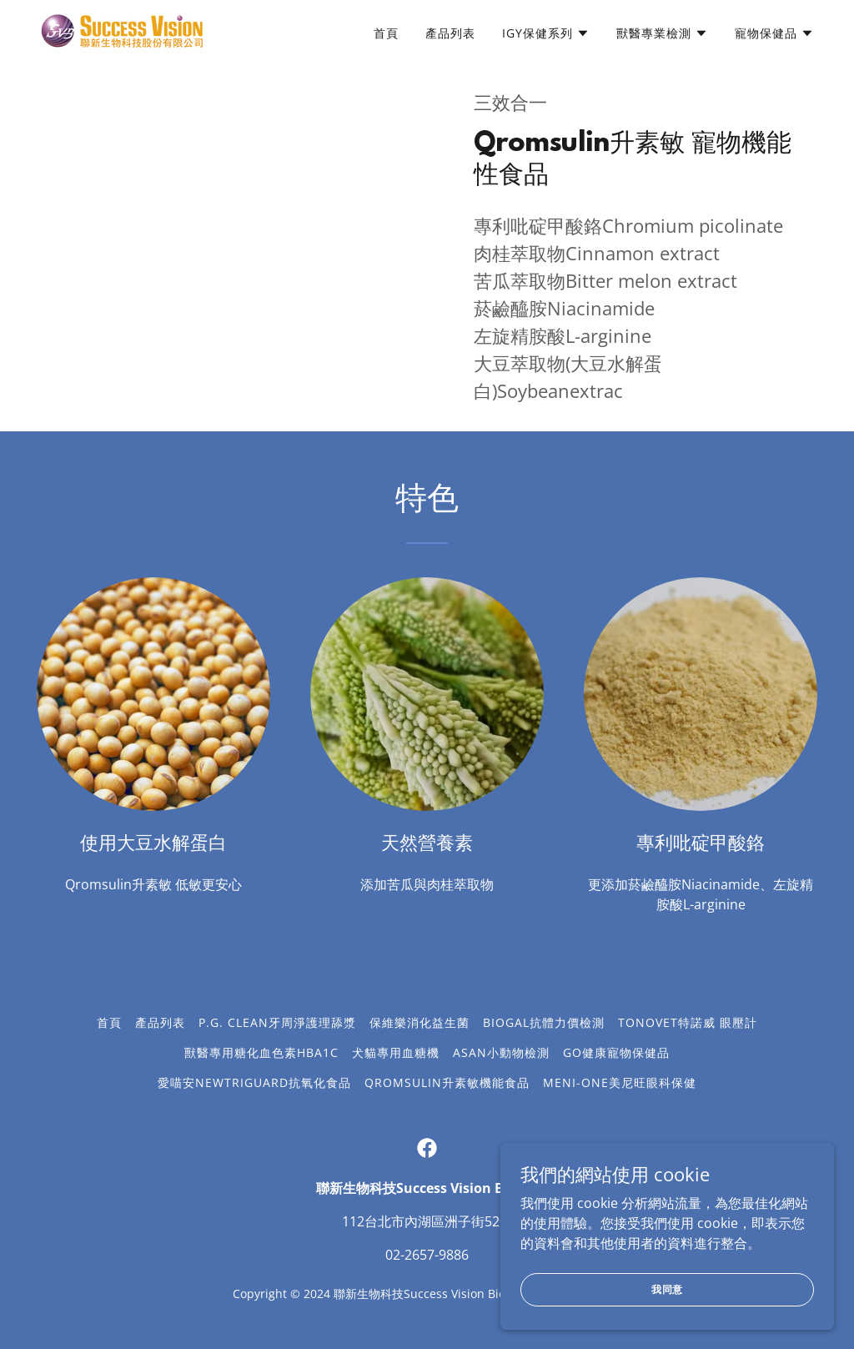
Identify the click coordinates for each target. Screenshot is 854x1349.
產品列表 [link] (450, 33)
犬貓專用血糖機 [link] (396, 1052)
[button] (546, 33)
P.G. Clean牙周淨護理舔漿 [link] (277, 1022)
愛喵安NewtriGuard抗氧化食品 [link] (254, 1082)
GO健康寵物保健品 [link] (616, 1052)
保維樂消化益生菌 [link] (419, 1022)
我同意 (667, 1323)
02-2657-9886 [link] (427, 1255)
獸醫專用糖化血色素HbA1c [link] (261, 1052)
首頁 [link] (386, 33)
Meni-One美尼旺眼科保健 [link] (619, 1082)
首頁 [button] (109, 1022)
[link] (123, 29)
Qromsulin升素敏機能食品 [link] (447, 1082)
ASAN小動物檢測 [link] (501, 1052)
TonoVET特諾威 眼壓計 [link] (687, 1022)
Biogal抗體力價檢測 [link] (544, 1022)
